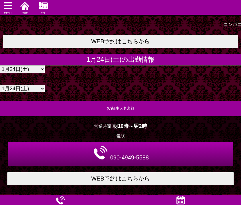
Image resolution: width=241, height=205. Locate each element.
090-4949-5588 (121, 153)
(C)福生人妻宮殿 (120, 108)
